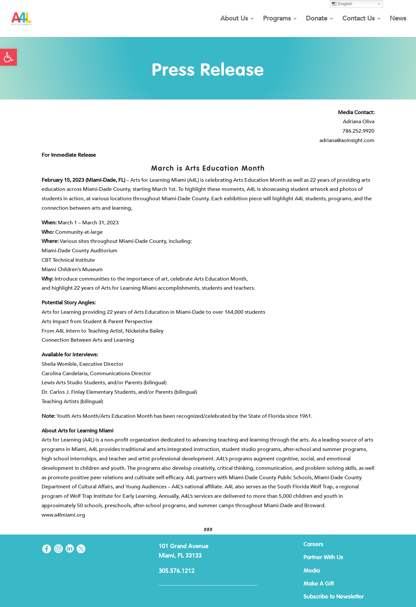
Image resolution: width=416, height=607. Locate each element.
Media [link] (312, 571)
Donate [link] (316, 19)
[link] (8, 57)
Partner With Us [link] (323, 558)
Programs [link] (277, 19)
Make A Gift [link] (319, 584)
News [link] (398, 19)
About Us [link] (234, 19)
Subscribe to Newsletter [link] (334, 597)
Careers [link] (313, 545)
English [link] (342, 4)
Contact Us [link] (358, 19)
